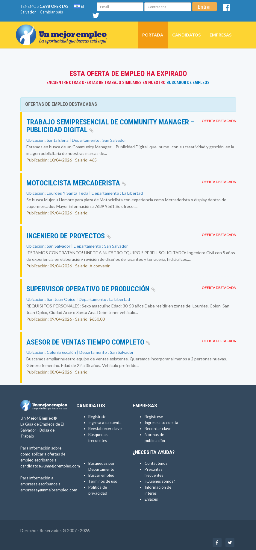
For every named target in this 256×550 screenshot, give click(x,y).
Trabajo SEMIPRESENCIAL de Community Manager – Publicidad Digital (110, 126)
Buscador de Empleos (188, 82)
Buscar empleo (101, 475)
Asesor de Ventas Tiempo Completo (88, 342)
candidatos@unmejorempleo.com (50, 466)
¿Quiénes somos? (160, 481)
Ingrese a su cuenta (161, 422)
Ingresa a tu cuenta (105, 422)
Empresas (220, 34)
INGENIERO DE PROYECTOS (68, 236)
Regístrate (97, 416)
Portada (152, 34)
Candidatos (186, 34)
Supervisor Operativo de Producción (90, 289)
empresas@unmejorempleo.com (48, 489)
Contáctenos (156, 463)
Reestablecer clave (105, 428)
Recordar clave (158, 428)
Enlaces (151, 499)
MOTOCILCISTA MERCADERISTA (76, 183)
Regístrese (154, 416)
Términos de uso (102, 481)
